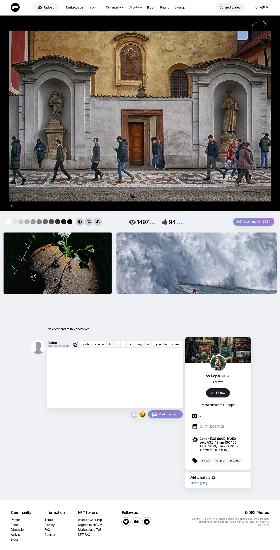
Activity (135, 7)
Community (115, 7)
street (206, 460)
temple (219, 460)
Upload (46, 7)
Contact (49, 534)
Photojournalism (211, 405)
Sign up (180, 7)
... (152, 221)
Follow (217, 393)
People (230, 405)
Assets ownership (90, 520)
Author (52, 343)
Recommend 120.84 (253, 221)
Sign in (261, 7)
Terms (48, 520)
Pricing (164, 7)
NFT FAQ (84, 534)
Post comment (168, 414)
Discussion (18, 529)
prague (234, 460)
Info (93, 7)
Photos (15, 520)
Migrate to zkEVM (90, 525)
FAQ (47, 529)
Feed (14, 525)
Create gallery (199, 483)
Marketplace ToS (90, 529)
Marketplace (74, 7)
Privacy (49, 525)
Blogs (151, 7)
